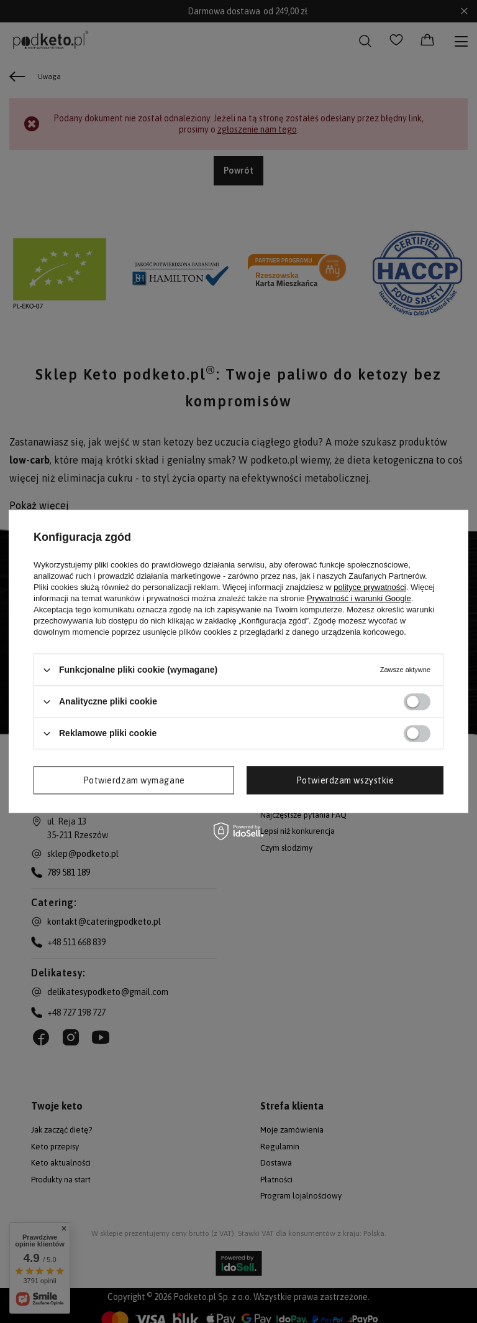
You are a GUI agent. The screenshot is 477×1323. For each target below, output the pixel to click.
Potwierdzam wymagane (134, 780)
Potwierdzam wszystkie (345, 780)
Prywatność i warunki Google (359, 598)
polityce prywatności (370, 587)
